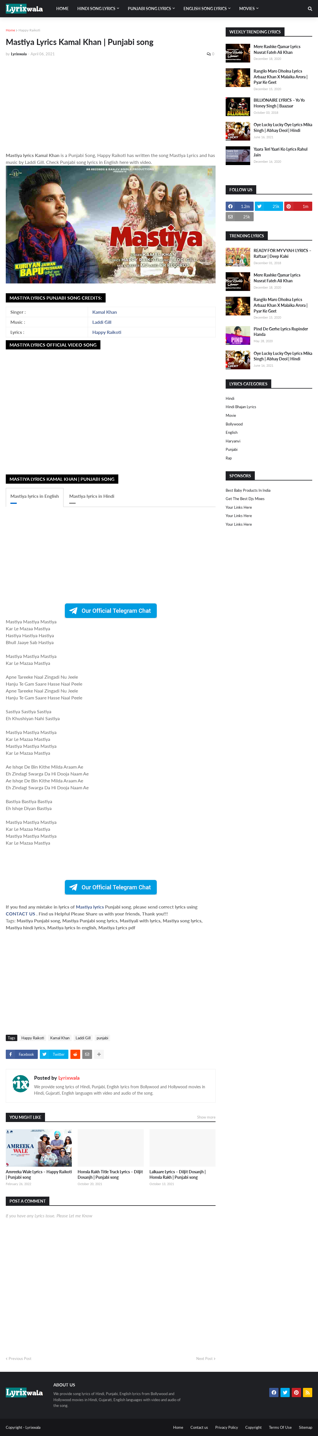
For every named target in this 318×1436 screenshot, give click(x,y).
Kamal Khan (104, 312)
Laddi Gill (101, 322)
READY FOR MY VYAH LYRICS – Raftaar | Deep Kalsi (282, 253)
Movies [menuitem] (247, 8)
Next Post (204, 1358)
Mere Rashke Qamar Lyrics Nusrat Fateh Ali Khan (277, 49)
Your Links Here (239, 507)
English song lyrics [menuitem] (205, 8)
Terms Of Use (280, 1427)
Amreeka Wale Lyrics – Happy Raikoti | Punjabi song (39, 1174)
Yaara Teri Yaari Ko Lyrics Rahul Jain (280, 152)
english (231, 432)
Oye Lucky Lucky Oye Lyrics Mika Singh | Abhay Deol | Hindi (283, 127)
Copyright (253, 1427)
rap (229, 458)
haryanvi (233, 441)
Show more (206, 1117)
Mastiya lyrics (90, 906)
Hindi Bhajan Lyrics (241, 406)
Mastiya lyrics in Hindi (91, 496)
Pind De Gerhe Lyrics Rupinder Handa (281, 331)
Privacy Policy (226, 1427)
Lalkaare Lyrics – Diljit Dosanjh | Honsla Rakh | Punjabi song (177, 1174)
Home (10, 30)
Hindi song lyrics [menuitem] (96, 8)
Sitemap (305, 1427)
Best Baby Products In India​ (248, 490)
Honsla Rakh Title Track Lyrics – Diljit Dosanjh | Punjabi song (110, 1174)
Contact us (199, 1427)
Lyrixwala (69, 1077)
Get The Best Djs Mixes (245, 498)
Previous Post (20, 1358)
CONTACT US (20, 913)
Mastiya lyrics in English (34, 496)
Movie (231, 415)
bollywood (234, 424)
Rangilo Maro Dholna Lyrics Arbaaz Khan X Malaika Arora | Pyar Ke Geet (281, 77)
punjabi (102, 1038)
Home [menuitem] (62, 8)
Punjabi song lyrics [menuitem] (149, 8)
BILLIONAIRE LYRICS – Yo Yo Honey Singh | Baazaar (279, 103)
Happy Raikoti (29, 30)
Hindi (230, 398)
